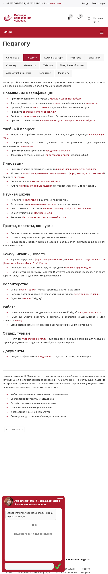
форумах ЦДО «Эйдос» (78, 267)
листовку (19, 177)
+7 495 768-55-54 (15, 3)
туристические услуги (34, 338)
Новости (85, 569)
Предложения (64, 559)
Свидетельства (53, 155)
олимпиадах (26, 146)
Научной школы (43, 213)
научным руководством (42, 204)
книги (22, 185)
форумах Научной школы (49, 259)
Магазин (73, 559)
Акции (9, 572)
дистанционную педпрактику (39, 111)
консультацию (30, 199)
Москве (54, 98)
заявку (18, 320)
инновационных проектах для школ (76, 169)
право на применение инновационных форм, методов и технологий (63, 173)
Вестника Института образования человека (67, 208)
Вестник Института (51, 120)
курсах (57, 103)
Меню (8, 32)
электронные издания (39, 185)
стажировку (30, 116)
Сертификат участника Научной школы (44, 217)
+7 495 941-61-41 (35, 3)
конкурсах (91, 103)
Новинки (72, 572)
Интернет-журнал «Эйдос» (80, 120)
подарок (27, 298)
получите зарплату (90, 312)
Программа (24, 572)
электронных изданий (86, 294)
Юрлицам (61, 572)
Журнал (85, 559)
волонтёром (27, 289)
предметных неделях (58, 150)
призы (67, 155)
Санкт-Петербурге (71, 98)
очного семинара (41, 107)
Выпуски (85, 572)
